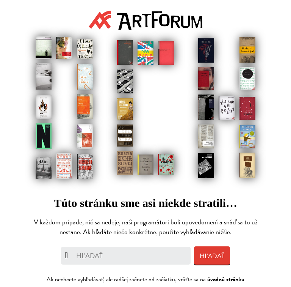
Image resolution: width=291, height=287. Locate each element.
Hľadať (212, 256)
